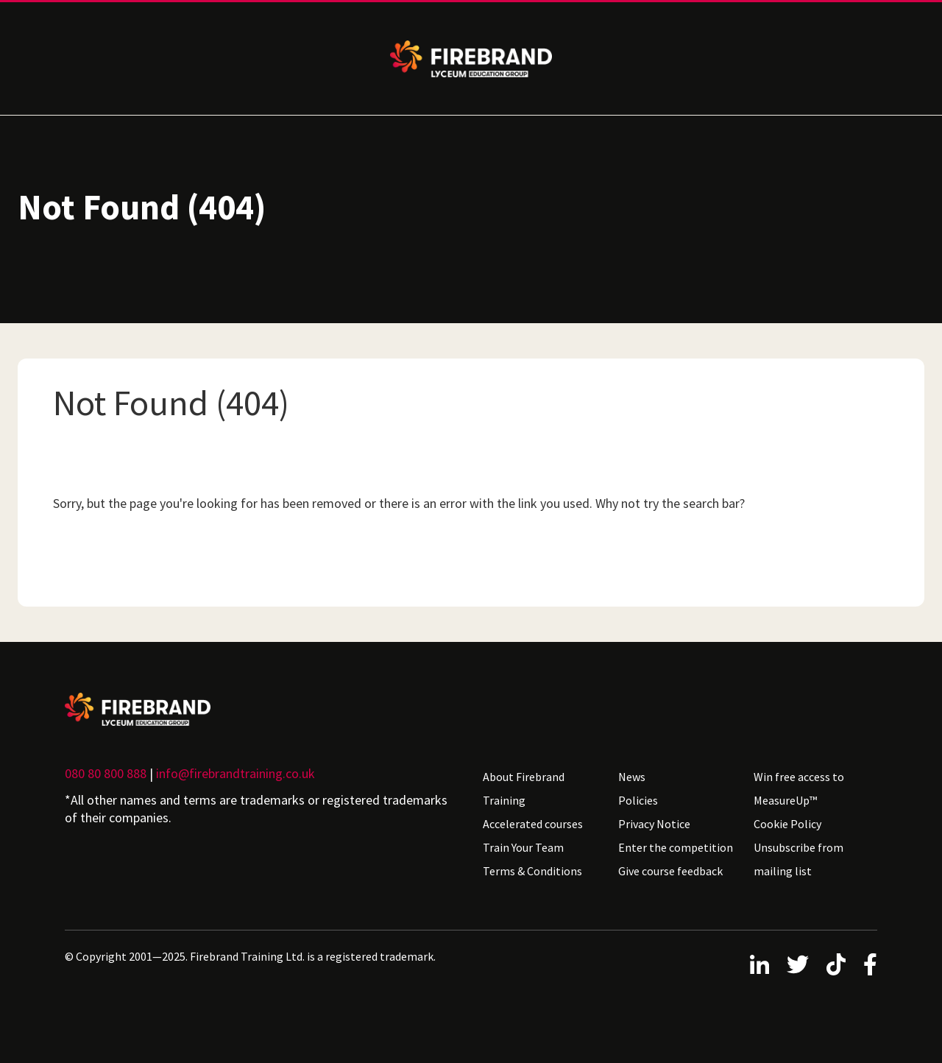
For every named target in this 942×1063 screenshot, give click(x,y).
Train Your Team (523, 847)
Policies (638, 800)
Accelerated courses (533, 823)
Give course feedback (670, 871)
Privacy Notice (654, 823)
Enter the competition (675, 847)
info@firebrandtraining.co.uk (235, 773)
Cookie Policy (787, 823)
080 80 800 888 (105, 773)
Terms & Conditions (532, 871)
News (631, 776)
